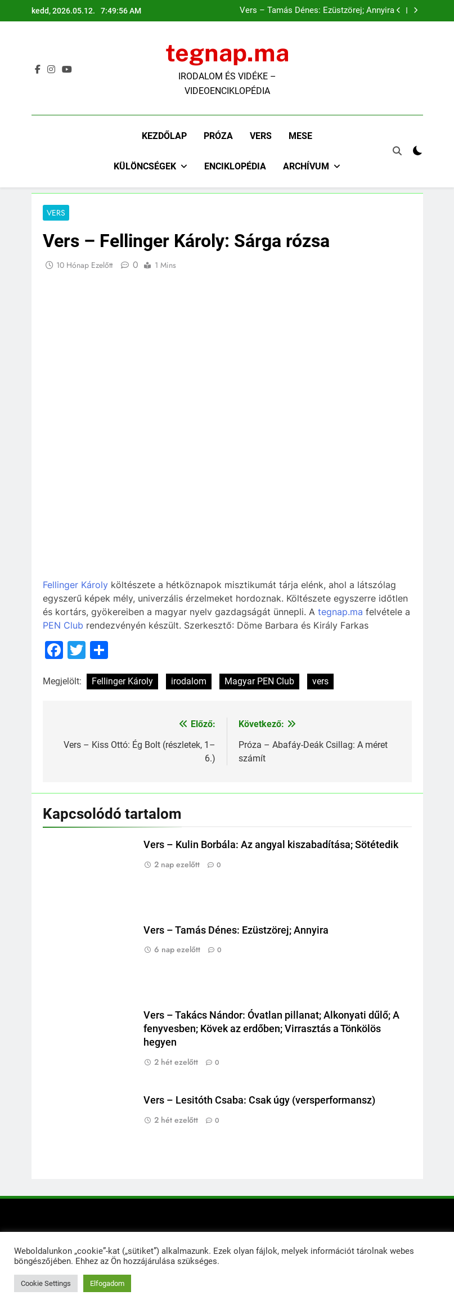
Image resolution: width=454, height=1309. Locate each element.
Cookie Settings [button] (46, 1283)
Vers (261, 136)
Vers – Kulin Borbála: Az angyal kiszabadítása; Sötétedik (270, 845)
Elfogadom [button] (107, 1283)
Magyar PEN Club (259, 681)
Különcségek (145, 166)
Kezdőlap (164, 136)
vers (320, 681)
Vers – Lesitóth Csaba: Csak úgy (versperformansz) (259, 1100)
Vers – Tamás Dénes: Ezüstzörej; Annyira (317, 10)
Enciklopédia (235, 166)
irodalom (188, 681)
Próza (218, 136)
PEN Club (63, 625)
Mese (300, 136)
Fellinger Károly (75, 585)
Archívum (306, 166)
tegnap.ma (227, 52)
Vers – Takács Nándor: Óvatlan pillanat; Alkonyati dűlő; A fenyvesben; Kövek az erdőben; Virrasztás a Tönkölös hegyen (271, 1029)
